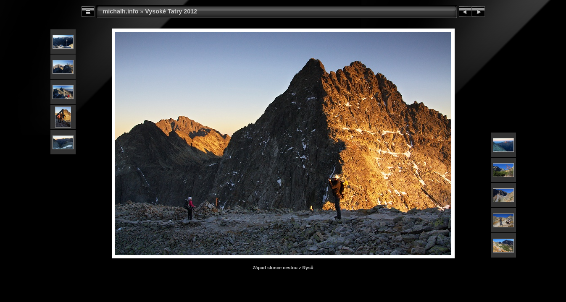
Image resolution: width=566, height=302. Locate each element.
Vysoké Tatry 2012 (171, 11)
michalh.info (121, 11)
